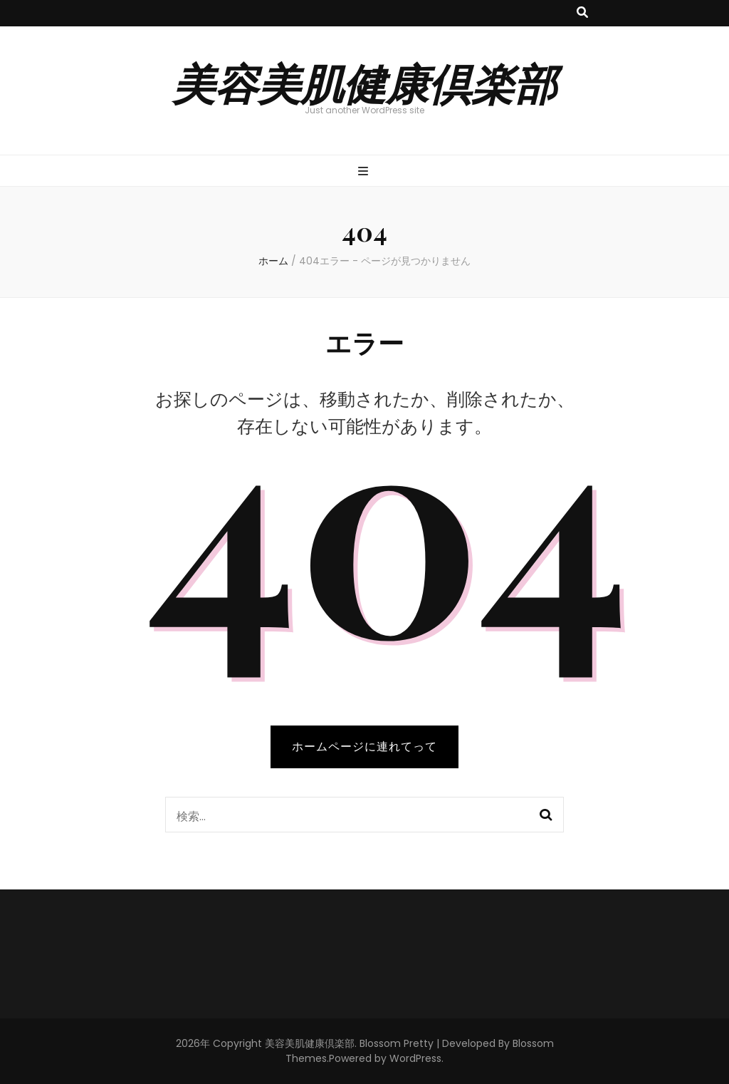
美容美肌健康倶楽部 (364, 81)
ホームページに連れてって (364, 746)
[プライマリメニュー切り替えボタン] (365, 172)
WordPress (415, 1058)
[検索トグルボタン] (582, 13)
